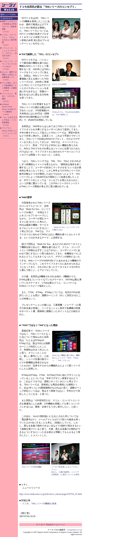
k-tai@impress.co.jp (74, 530)
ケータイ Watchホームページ (50, 524)
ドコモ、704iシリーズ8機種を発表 (39, 503)
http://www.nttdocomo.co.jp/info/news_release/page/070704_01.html (50, 494)
